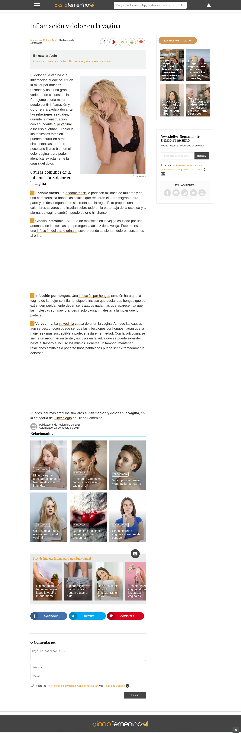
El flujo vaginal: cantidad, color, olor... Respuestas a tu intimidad (47, 480)
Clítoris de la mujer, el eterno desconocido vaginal (47, 534)
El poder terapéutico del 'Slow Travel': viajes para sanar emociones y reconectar (171, 69)
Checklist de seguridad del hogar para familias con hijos (171, 107)
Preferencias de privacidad (61, 685)
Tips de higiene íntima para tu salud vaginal (62, 558)
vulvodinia (66, 324)
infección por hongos (94, 296)
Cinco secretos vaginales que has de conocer (126, 534)
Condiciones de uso (88, 685)
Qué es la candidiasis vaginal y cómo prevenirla (87, 534)
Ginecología (63, 418)
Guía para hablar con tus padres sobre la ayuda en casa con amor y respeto (198, 106)
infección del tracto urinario (56, 231)
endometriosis (76, 193)
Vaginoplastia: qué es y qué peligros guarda (126, 482)
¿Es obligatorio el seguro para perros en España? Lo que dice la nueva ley (197, 69)
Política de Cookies (114, 685)
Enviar (135, 695)
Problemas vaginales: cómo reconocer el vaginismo (87, 482)
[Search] (182, 5)
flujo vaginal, (63, 124)
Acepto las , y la (80, 685)
